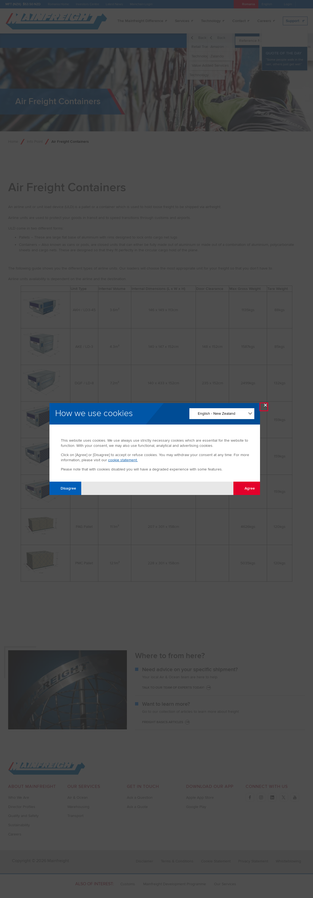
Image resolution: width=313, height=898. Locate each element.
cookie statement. (123, 460)
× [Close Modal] (265, 406)
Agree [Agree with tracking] (246, 488)
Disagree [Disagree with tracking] (65, 488)
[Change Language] (221, 413)
